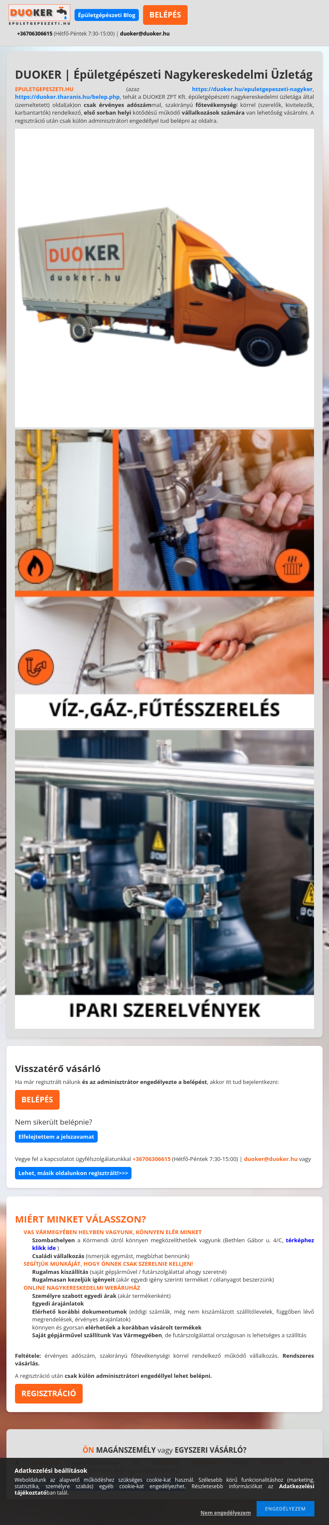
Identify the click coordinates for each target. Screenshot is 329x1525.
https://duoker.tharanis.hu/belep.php (67, 97)
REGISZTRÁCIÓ (48, 1393)
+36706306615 (34, 33)
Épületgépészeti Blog (106, 15)
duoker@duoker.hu (145, 33)
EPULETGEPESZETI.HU (44, 89)
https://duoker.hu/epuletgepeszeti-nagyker (252, 89)
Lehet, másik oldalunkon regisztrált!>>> (73, 1173)
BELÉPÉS (165, 14)
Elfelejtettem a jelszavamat (56, 1136)
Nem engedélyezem (225, 1512)
